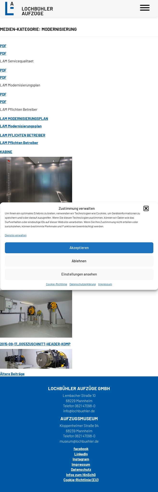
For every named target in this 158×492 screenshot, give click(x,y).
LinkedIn (81, 454)
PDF (3, 46)
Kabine (6, 152)
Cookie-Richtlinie (56, 284)
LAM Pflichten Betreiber (22, 135)
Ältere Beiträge (12, 374)
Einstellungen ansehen (79, 274)
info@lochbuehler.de (79, 411)
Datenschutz (81, 469)
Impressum (105, 284)
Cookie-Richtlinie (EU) (80, 480)
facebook (81, 448)
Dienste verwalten (15, 235)
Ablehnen (79, 261)
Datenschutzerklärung (83, 284)
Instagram (81, 459)
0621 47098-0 (85, 406)
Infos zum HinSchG (81, 474)
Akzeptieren (79, 247)
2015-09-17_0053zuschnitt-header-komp (35, 344)
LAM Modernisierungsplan (24, 118)
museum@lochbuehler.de (79, 441)
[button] (146, 208)
